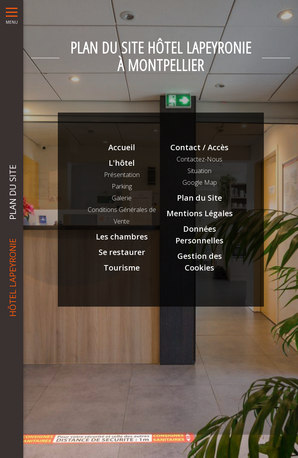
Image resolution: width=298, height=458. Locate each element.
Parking (122, 186)
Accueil (121, 147)
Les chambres (122, 236)
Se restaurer (122, 252)
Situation (199, 171)
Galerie (122, 198)
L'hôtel (122, 163)
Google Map (199, 182)
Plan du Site (199, 198)
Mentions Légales (199, 213)
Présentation (122, 174)
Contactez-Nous (199, 159)
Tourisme (122, 267)
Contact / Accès (199, 147)
